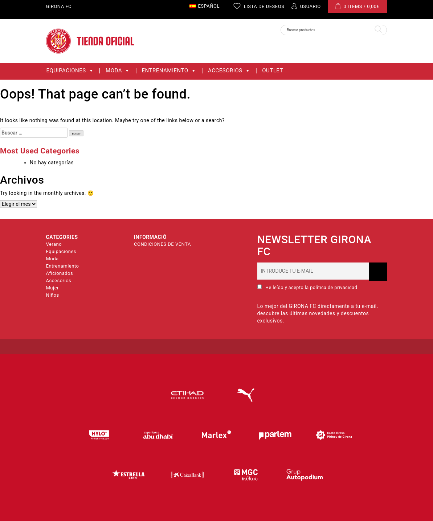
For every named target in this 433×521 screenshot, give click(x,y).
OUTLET (272, 70)
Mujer (52, 287)
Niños (52, 295)
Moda (118, 70)
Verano (54, 244)
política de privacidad (333, 287)
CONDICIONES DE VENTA (162, 244)
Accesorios (229, 70)
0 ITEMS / (357, 6)
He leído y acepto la (307, 287)
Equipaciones (70, 70)
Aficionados (59, 273)
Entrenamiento (169, 70)
